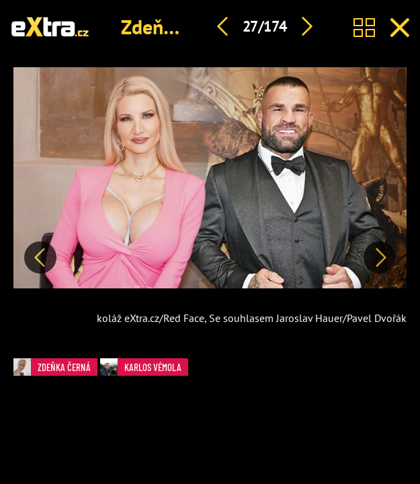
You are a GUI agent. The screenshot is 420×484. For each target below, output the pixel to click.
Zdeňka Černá (179, 26)
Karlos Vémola (140, 367)
